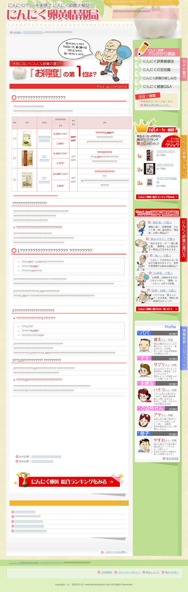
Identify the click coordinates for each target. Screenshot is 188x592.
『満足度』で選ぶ (161, 222)
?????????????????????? (46, 456)
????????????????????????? (31, 531)
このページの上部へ (116, 552)
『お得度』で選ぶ (162, 273)
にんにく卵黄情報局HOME (24, 562)
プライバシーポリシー (129, 572)
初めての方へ (172, 572)
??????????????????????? (29, 526)
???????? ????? (166, 151)
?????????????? (32, 32)
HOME (17, 32)
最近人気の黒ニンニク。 (157, 105)
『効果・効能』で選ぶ (163, 290)
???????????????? (42, 461)
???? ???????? (165, 164)
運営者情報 (172, 458)
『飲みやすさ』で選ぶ (161, 239)
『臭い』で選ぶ (161, 255)
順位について (153, 572)
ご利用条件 (106, 572)
